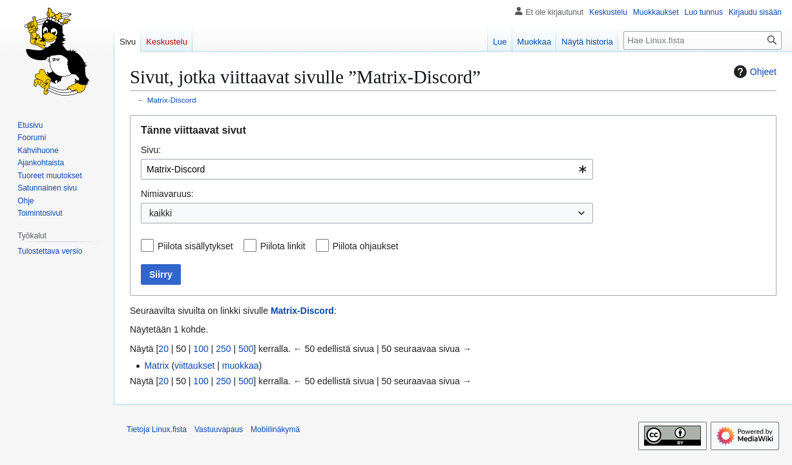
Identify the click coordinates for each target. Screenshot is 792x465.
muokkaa (240, 365)
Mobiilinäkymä (275, 429)
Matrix (156, 365)
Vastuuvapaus (218, 429)
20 (163, 349)
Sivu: (151, 150)
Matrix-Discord (171, 100)
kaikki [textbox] (160, 213)
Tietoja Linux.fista (157, 429)
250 (223, 349)
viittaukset (194, 365)
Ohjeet (753, 71)
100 (200, 349)
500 (245, 349)
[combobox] (367, 169)
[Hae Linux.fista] (702, 40)
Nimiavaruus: (167, 194)
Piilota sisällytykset (195, 246)
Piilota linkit (283, 246)
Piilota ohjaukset (366, 246)
